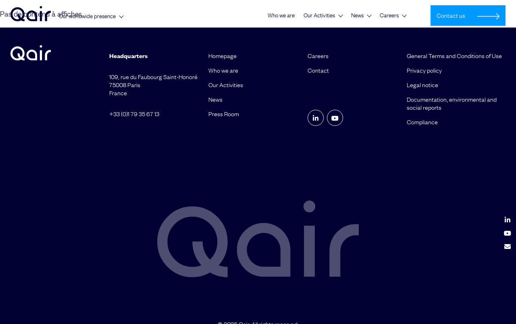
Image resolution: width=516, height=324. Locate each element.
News (357, 15)
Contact (318, 70)
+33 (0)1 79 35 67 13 (134, 114)
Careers (389, 15)
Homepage (222, 56)
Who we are (281, 15)
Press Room (223, 114)
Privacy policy (424, 70)
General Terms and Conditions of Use (454, 56)
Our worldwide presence (87, 16)
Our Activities (319, 15)
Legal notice (422, 85)
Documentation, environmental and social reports (452, 103)
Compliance (422, 122)
